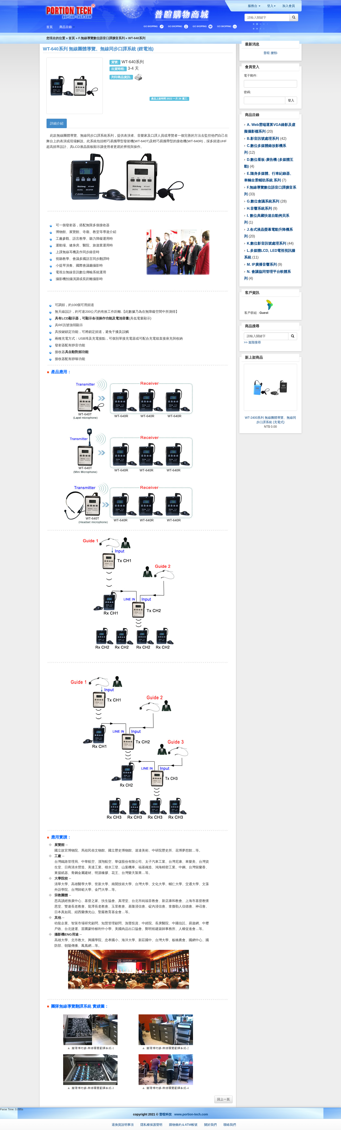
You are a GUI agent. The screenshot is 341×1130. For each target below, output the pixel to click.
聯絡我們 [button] (229, 1124)
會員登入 (252, 67)
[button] (67, 26)
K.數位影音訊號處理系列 (266, 243)
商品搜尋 (252, 326)
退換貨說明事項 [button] (123, 1124)
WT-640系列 (136, 38)
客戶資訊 (252, 293)
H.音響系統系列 (259, 208)
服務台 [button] (254, 6)
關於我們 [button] (210, 1124)
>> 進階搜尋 (252, 342)
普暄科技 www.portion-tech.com (183, 1114)
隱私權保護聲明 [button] (151, 1124)
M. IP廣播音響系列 (262, 264)
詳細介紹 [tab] (56, 123)
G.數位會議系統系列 (263, 201)
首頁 (72, 38)
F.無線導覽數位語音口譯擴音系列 (101, 38)
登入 (291, 100)
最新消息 (252, 44)
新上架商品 (254, 357)
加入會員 (288, 6)
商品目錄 (252, 115)
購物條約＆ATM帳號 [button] (183, 1124)
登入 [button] (271, 6)
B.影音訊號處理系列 (263, 138)
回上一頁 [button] (223, 1099)
